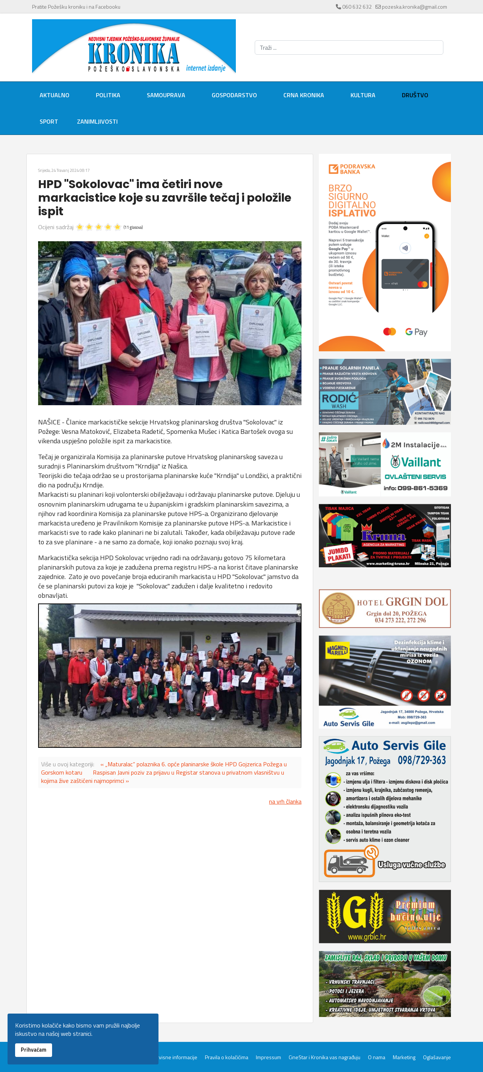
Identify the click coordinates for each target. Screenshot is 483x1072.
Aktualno (54, 95)
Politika (108, 95)
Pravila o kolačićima (226, 1057)
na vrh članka (285, 801)
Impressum (268, 1057)
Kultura (363, 95)
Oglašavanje (437, 1057)
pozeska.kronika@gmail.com (414, 7)
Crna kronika (303, 95)
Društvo (415, 95)
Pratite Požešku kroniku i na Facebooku (76, 7)
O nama (376, 1057)
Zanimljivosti (97, 121)
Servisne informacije (174, 1057)
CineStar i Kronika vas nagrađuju (324, 1057)
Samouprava (166, 95)
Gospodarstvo (234, 95)
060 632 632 (357, 7)
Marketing (404, 1057)
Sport (49, 121)
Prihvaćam (33, 1050)
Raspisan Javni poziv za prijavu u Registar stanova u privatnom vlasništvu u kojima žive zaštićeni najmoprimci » (162, 776)
